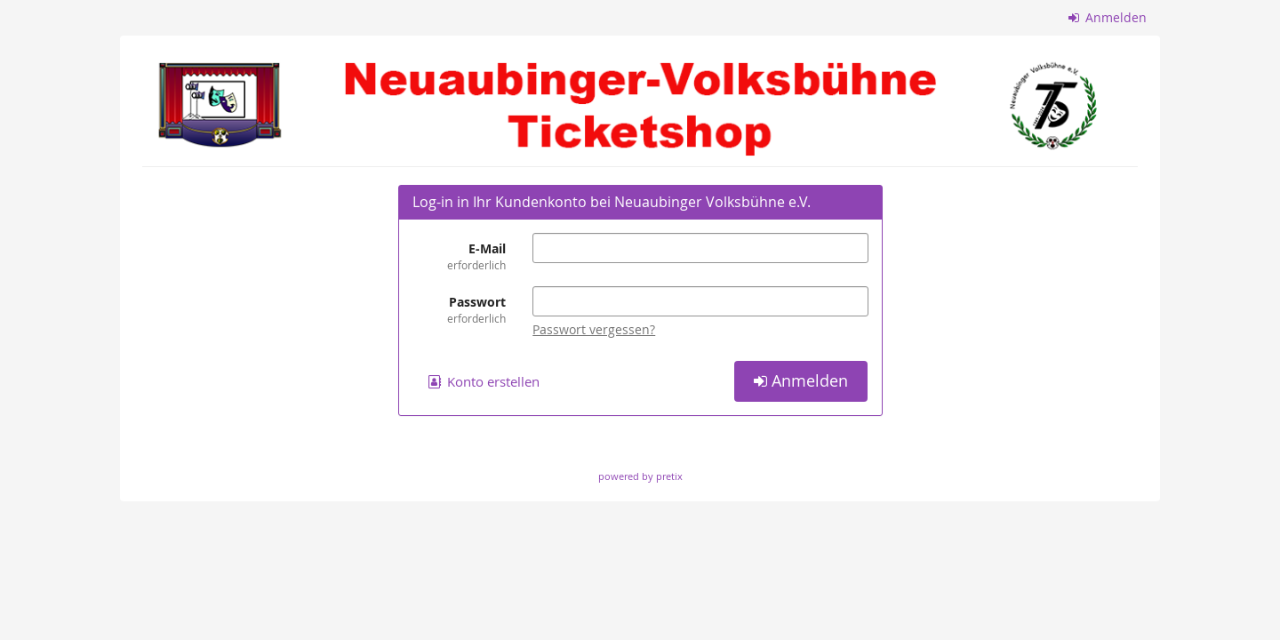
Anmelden (1108, 17)
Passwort (459, 309)
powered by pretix (640, 476)
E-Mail (459, 256)
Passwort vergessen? (593, 329)
